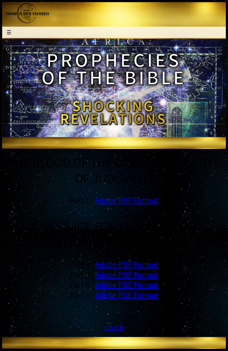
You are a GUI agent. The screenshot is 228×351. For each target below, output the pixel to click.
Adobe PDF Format (127, 200)
